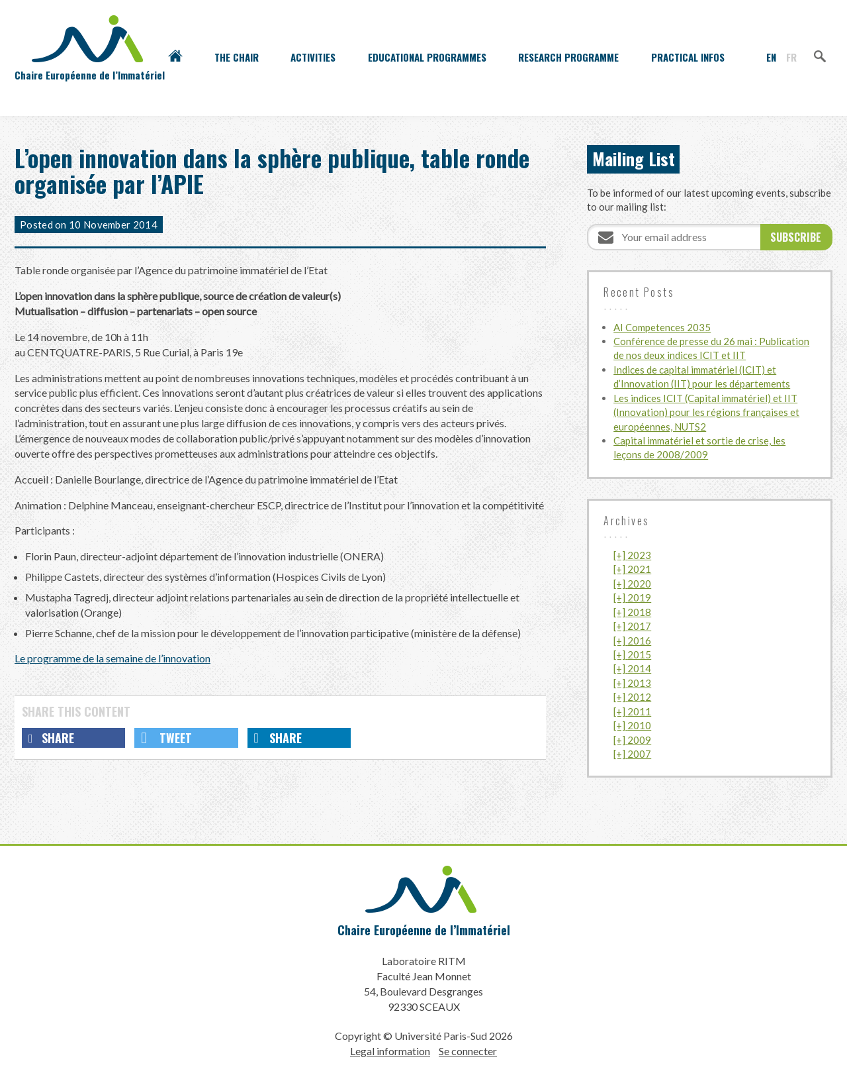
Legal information (390, 1051)
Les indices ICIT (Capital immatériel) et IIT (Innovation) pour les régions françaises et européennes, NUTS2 (706, 412)
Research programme (568, 57)
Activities (312, 57)
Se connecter (468, 1051)
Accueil (175, 57)
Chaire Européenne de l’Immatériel (423, 930)
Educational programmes (427, 57)
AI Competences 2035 (662, 327)
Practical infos (688, 57)
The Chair (236, 57)
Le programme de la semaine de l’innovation (112, 658)
